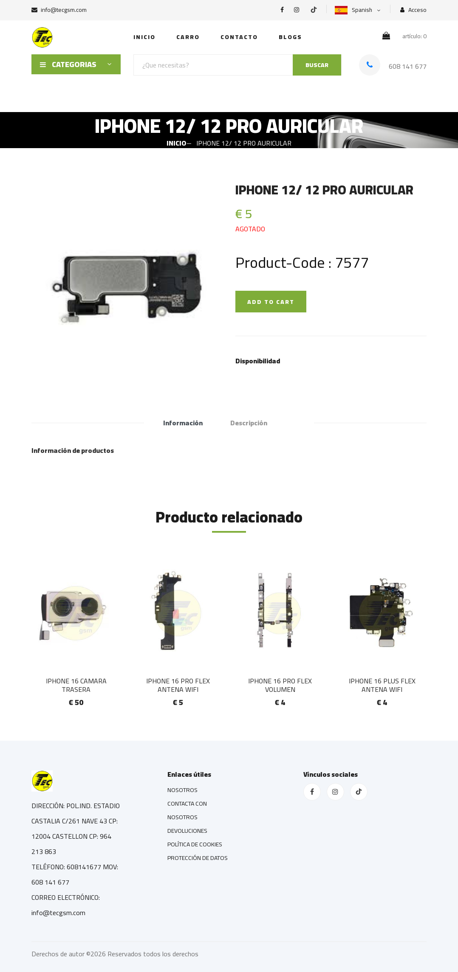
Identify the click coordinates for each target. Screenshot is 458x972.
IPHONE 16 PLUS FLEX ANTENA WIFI (382, 684)
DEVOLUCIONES (187, 830)
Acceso (413, 10)
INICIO (144, 36)
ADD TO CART (270, 301)
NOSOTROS (182, 789)
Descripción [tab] (248, 423)
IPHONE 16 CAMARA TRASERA (76, 684)
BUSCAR (316, 64)
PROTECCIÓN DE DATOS (197, 857)
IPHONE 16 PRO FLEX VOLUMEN (280, 684)
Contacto (239, 36)
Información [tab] (183, 423)
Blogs (290, 36)
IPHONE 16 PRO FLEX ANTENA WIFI (178, 684)
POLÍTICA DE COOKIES (194, 844)
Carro (188, 36)
